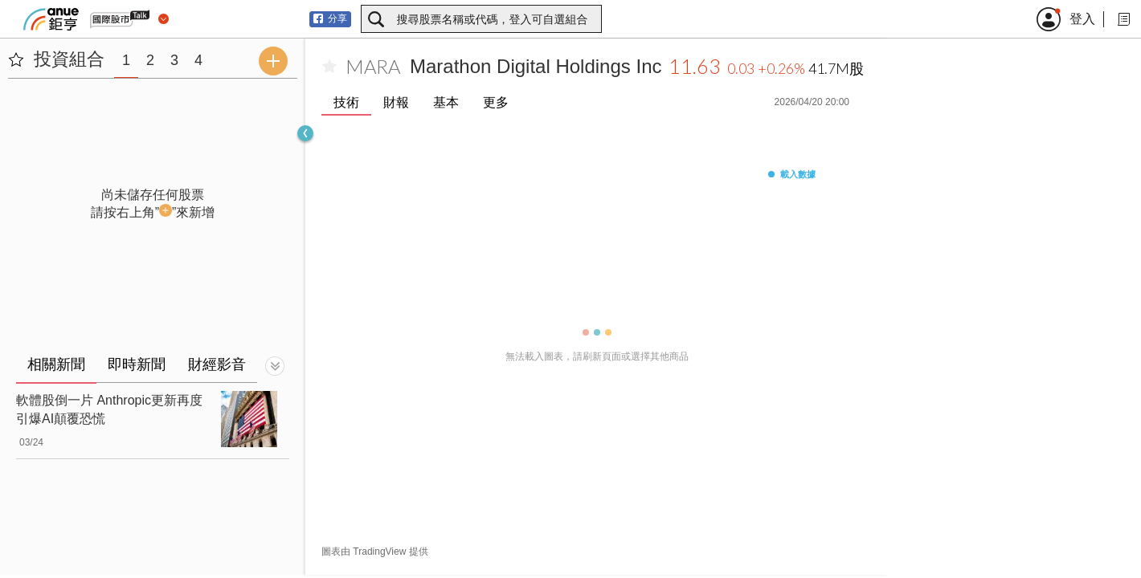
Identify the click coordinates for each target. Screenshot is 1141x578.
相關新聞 (56, 364)
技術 (346, 102)
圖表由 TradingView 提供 (374, 551)
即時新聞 (137, 364)
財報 (396, 102)
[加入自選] (329, 67)
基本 (446, 102)
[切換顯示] (274, 366)
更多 (496, 102)
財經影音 (217, 364)
